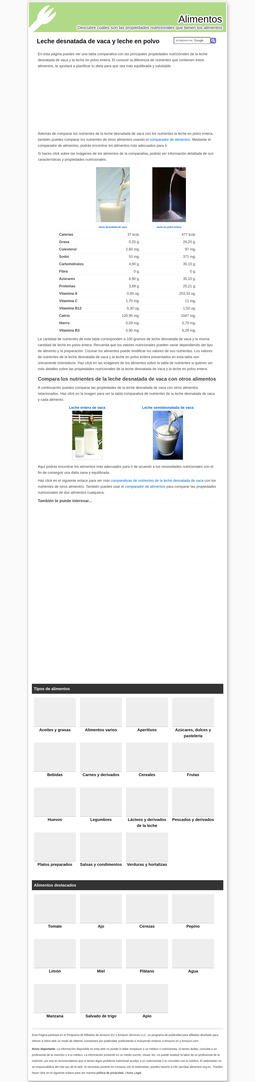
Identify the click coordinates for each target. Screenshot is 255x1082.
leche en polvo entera (169, 227)
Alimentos (200, 19)
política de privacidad (109, 1072)
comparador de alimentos (170, 140)
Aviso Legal (133, 1072)
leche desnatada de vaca (113, 227)
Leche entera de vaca (87, 408)
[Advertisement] (127, 99)
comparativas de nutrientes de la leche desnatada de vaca (157, 481)
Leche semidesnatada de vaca (167, 408)
